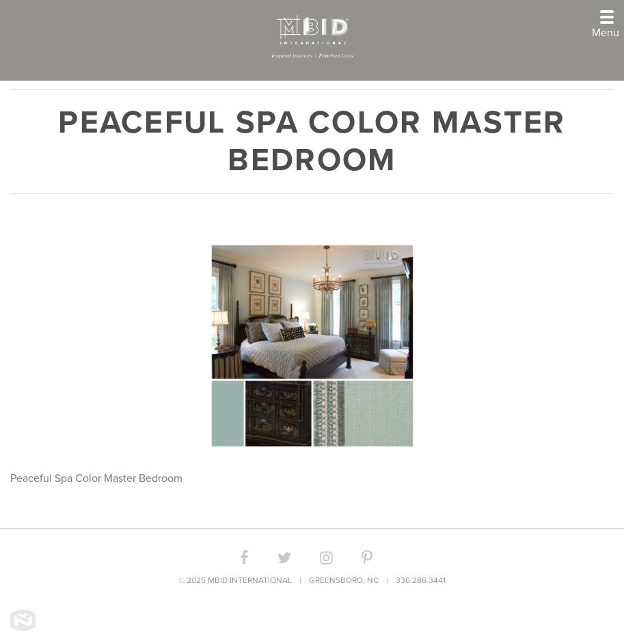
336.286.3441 (421, 580)
